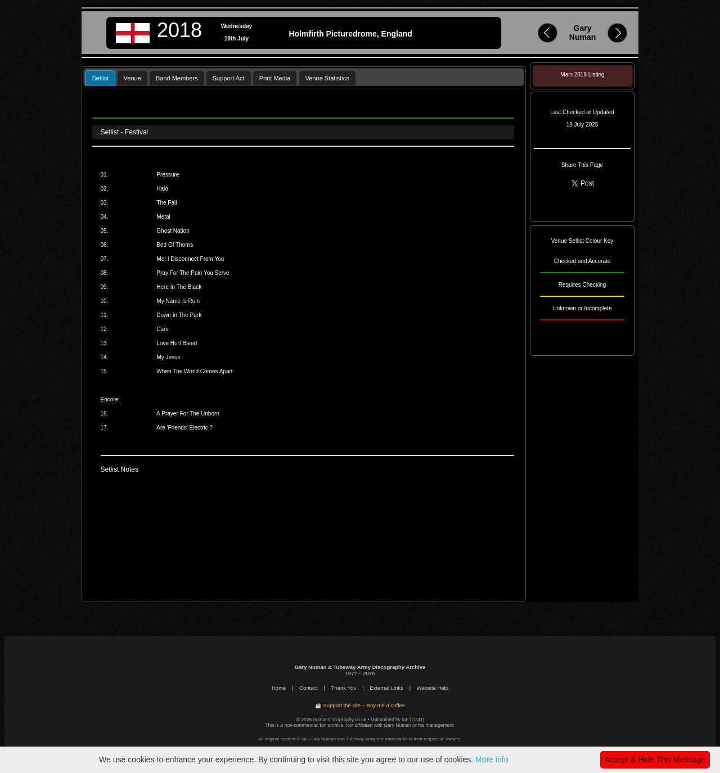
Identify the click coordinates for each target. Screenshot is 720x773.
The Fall (166, 203)
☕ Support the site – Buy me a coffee (360, 705)
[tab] (100, 77)
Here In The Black (178, 287)
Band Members (177, 78)
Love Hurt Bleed (176, 343)
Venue (132, 78)
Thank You (344, 688)
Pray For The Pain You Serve (192, 273)
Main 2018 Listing (582, 74)
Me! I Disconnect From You (190, 259)
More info (491, 759)
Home (279, 688)
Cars (162, 329)
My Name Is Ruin (178, 301)
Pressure (167, 174)
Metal (163, 217)
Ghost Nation (172, 231)
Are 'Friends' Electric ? (184, 427)
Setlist (100, 78)
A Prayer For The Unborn (187, 413)
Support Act (229, 78)
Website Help (432, 688)
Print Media (275, 78)
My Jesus (168, 357)
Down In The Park (178, 315)
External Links (386, 688)
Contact (308, 688)
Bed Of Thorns (174, 245)
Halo (162, 189)
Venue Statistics (327, 78)
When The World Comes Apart (194, 371)
